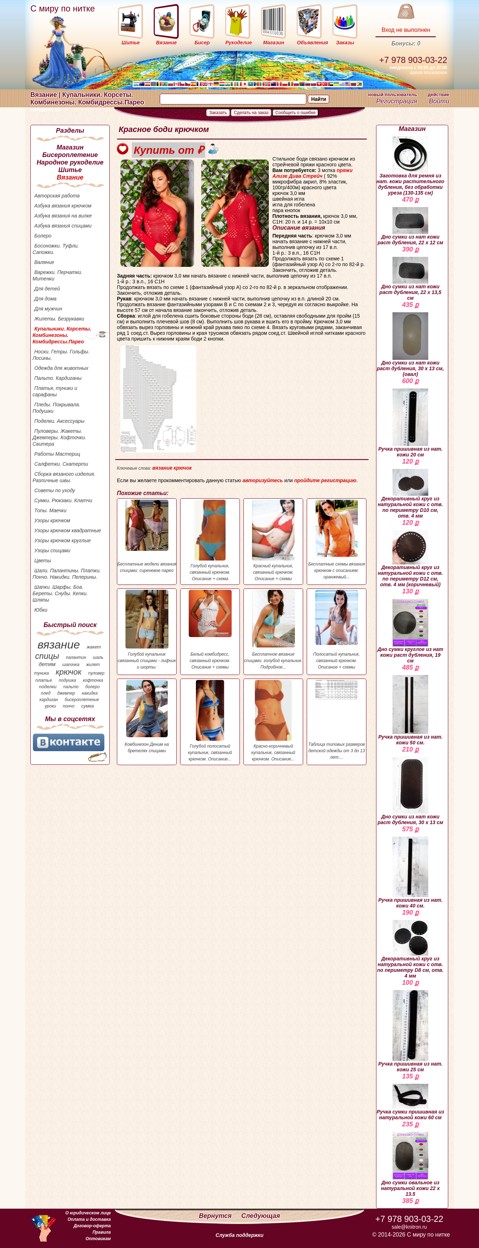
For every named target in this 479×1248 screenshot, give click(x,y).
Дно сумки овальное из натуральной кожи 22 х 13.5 (410, 1164)
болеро (92, 686)
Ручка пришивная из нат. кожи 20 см (410, 422)
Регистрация (396, 101)
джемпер (66, 693)
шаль (98, 657)
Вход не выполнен (405, 30)
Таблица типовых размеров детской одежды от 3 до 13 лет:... (336, 720)
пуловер (96, 673)
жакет (94, 647)
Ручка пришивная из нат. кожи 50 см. (410, 710)
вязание (59, 644)
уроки (50, 706)
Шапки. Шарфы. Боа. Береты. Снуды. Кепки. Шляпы (60, 593)
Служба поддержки (239, 1235)
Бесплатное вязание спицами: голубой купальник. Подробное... (273, 630)
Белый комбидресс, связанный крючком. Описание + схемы (210, 630)
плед (45, 693)
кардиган (49, 699)
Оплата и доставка (89, 1219)
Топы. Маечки (50, 510)
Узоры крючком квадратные (67, 530)
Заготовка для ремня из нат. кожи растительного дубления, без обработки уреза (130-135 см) (410, 166)
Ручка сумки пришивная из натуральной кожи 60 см (410, 1102)
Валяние (44, 262)
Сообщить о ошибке (295, 112)
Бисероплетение (70, 154)
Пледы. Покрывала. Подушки (56, 408)
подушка (67, 680)
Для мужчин (48, 309)
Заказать (218, 112)
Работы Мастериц (57, 454)
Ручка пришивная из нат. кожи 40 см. (410, 873)
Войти (439, 101)
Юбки (41, 610)
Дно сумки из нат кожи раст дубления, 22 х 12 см (410, 226)
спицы (47, 656)
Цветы (42, 560)
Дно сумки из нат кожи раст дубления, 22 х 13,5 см (410, 279)
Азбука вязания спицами (63, 226)
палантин (76, 657)
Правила (102, 1232)
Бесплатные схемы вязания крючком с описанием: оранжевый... (336, 539)
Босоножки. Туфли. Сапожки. (56, 249)
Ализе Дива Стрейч (297, 176)
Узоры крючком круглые (62, 540)
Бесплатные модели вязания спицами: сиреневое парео (146, 536)
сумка (87, 706)
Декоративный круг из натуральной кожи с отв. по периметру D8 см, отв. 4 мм (410, 949)
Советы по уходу (54, 490)
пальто (71, 686)
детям (47, 664)
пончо (69, 706)
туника (41, 673)
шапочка (70, 664)
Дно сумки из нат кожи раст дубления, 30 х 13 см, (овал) (410, 344)
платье (43, 680)
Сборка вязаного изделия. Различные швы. (64, 477)
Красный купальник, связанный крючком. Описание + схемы (273, 540)
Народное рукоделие (69, 162)
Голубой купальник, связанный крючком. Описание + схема (210, 540)
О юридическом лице (88, 1212)
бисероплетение (82, 699)
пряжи (344, 170)
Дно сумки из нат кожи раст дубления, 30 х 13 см (410, 791)
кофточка (93, 680)
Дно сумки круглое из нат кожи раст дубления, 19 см (410, 631)
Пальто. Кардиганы (58, 378)
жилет (93, 664)
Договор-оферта (92, 1225)
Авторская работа (57, 196)
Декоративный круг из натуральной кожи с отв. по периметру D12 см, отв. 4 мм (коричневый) (410, 558)
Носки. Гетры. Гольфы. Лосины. (61, 355)
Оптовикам (98, 1238)
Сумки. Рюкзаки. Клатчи (63, 500)
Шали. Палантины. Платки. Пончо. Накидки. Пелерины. (67, 574)
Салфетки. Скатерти (61, 464)
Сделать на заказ (251, 112)
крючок (69, 671)
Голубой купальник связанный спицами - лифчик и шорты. (146, 630)
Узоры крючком (52, 520)
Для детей (47, 289)
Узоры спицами (52, 550)
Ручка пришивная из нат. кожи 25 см (410, 1031)
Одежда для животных (61, 368)
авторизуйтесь (262, 480)
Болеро (42, 236)
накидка (90, 693)
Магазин (70, 147)
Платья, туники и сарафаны (55, 391)
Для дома (45, 299)
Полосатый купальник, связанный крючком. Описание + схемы (336, 630)
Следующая (260, 1215)
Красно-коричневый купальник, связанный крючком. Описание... (273, 721)
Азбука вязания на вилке (63, 216)
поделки (47, 686)
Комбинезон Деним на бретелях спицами (146, 716)
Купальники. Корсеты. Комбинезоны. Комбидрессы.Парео (62, 335)
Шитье (70, 169)
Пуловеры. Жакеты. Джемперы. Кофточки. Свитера (59, 437)
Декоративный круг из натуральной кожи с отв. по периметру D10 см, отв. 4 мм (410, 494)
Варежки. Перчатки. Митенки (57, 275)
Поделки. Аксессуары (59, 421)
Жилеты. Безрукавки (59, 319)
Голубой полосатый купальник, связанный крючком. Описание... (210, 721)
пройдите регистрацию (325, 480)
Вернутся (216, 1215)
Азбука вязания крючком (63, 206)
